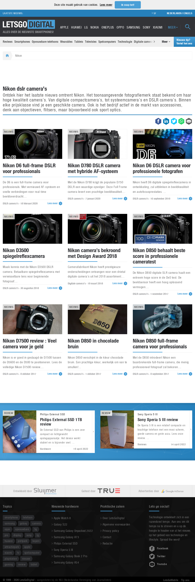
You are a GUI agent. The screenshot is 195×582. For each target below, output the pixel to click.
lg (38, 535)
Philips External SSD (66, 543)
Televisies (90, 41)
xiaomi (8, 552)
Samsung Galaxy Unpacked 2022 (73, 531)
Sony (146, 27)
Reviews (7, 41)
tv (18, 552)
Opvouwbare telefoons (45, 41)
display (17, 535)
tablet (34, 564)
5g (35, 529)
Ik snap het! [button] (127, 5)
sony (29, 535)
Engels (188, 13)
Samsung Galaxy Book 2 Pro (70, 556)
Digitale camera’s (144, 41)
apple (27, 546)
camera (36, 523)
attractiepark (12, 546)
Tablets (78, 41)
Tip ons (185, 580)
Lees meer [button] (106, 5)
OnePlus (108, 27)
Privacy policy (111, 531)
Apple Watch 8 (62, 518)
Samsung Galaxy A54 (66, 562)
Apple (64, 27)
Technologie (125, 41)
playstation (11, 558)
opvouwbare (22, 529)
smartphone (11, 517)
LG (86, 27)
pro (6, 535)
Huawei (76, 27)
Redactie (108, 543)
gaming (9, 564)
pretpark (22, 540)
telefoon (27, 517)
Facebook (158, 548)
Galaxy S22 (60, 524)
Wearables (66, 41)
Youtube (158, 564)
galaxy (23, 523)
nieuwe (26, 558)
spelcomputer (32, 552)
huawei (9, 540)
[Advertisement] (97, 73)
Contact (107, 537)
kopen (36, 540)
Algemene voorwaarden (116, 524)
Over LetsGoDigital (114, 518)
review (22, 564)
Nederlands (174, 13)
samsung (10, 523)
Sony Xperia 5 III (63, 550)
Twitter (157, 556)
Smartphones (22, 41)
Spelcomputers (107, 41)
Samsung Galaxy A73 (66, 537)
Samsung (133, 27)
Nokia (95, 27)
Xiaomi (158, 27)
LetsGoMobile (170, 580)
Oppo (120, 27)
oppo (7, 529)
